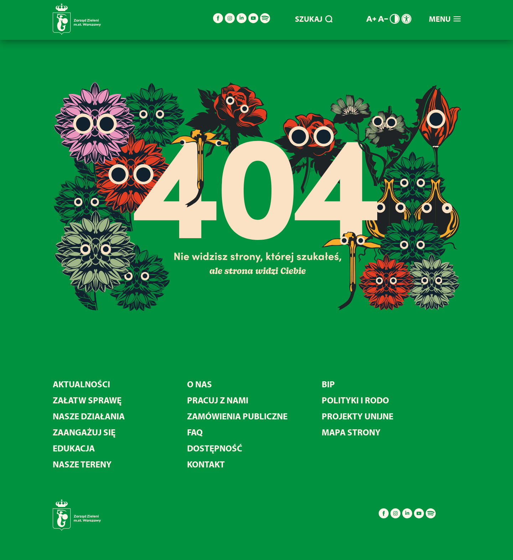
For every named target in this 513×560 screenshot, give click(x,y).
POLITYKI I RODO (355, 399)
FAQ (195, 432)
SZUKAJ (313, 19)
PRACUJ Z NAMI (217, 399)
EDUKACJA (74, 448)
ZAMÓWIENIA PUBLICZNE (237, 416)
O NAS (199, 383)
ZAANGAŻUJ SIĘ (84, 432)
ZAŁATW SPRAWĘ (87, 399)
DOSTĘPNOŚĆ (214, 448)
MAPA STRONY (351, 432)
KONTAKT (206, 464)
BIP (328, 383)
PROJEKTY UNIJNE (357, 416)
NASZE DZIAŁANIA (89, 416)
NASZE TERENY (82, 464)
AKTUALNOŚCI (81, 383)
